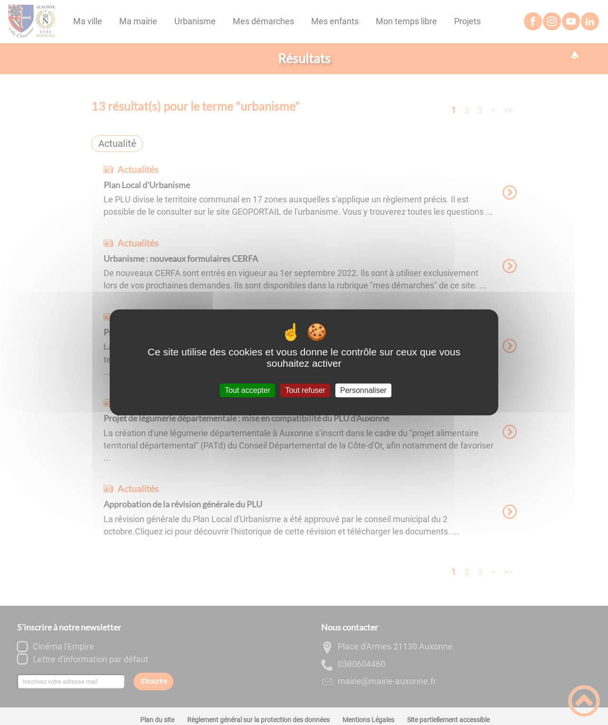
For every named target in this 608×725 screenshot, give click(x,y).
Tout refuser (305, 390)
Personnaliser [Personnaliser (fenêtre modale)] (363, 390)
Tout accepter (247, 390)
